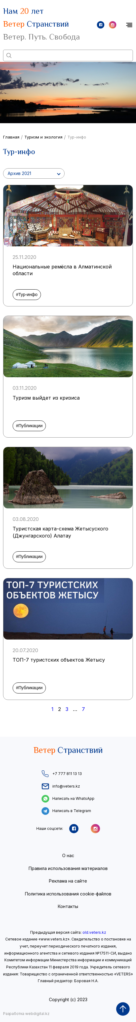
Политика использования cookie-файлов (68, 893)
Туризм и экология (43, 137)
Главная (11, 137)
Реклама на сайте (68, 880)
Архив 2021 (19, 173)
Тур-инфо (76, 137)
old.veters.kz (94, 932)
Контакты (68, 906)
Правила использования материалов (68, 868)
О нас (68, 855)
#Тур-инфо (27, 294)
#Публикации (29, 425)
